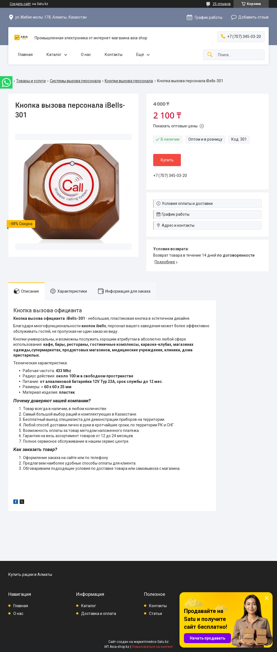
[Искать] (210, 55)
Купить (167, 160)
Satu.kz (163, 642)
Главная (25, 54)
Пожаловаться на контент (152, 647)
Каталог (54, 54)
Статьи (155, 613)
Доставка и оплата (98, 613)
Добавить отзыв (253, 17)
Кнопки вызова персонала (129, 81)
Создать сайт (20, 4)
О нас (86, 54)
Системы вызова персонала (75, 81)
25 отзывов (222, 4)
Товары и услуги (31, 81)
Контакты (113, 54)
